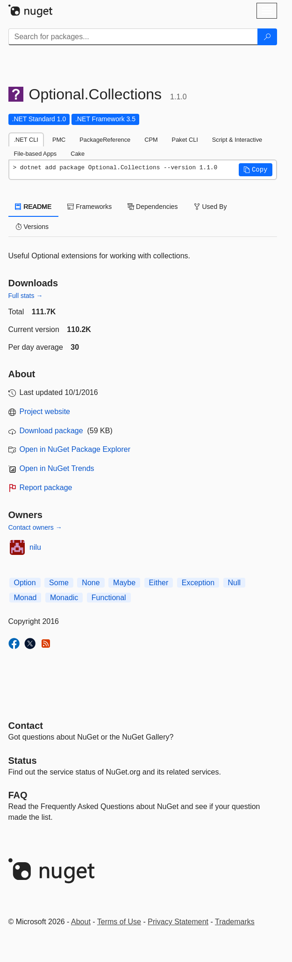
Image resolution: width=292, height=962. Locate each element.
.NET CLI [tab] (26, 139)
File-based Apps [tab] (35, 153)
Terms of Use (119, 922)
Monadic (64, 598)
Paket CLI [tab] (185, 139)
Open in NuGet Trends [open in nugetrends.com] (57, 468)
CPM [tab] (150, 139)
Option (25, 583)
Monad (25, 598)
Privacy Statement (178, 922)
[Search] (267, 36)
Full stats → (25, 295)
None (91, 583)
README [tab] (33, 206)
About (81, 922)
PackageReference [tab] (104, 139)
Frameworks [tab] (89, 206)
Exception (198, 583)
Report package (46, 487)
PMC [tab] (58, 139)
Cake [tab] (78, 153)
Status (22, 760)
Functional (109, 598)
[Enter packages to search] (133, 36)
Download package (51, 431)
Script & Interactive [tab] (237, 139)
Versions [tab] (32, 226)
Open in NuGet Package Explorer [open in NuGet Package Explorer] (75, 449)
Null (234, 583)
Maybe (124, 583)
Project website (45, 411)
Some (59, 583)
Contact (25, 725)
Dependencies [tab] (153, 206)
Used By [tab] (210, 206)
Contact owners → (35, 527)
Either (159, 583)
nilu (35, 547)
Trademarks (235, 922)
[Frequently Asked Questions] (18, 795)
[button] (255, 169)
